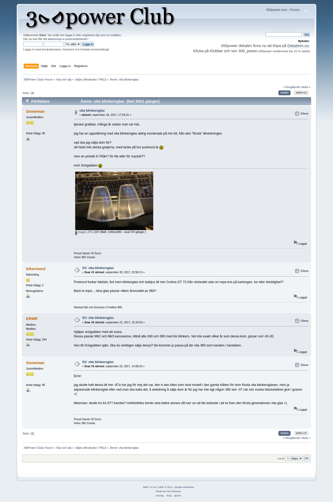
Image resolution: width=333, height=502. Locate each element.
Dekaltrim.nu (298, 46)
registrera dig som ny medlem (101, 35)
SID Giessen (173, 491)
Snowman (35, 111)
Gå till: (281, 458)
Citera (304, 113)
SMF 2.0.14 (149, 487)
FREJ (102, 79)
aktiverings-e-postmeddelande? (68, 39)
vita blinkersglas (92, 110)
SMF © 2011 (165, 487)
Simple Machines (184, 487)
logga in (70, 35)
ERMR (31, 318)
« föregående (291, 87)
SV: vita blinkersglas (98, 268)
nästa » (306, 87)
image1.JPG (84, 231)
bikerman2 (36, 268)
